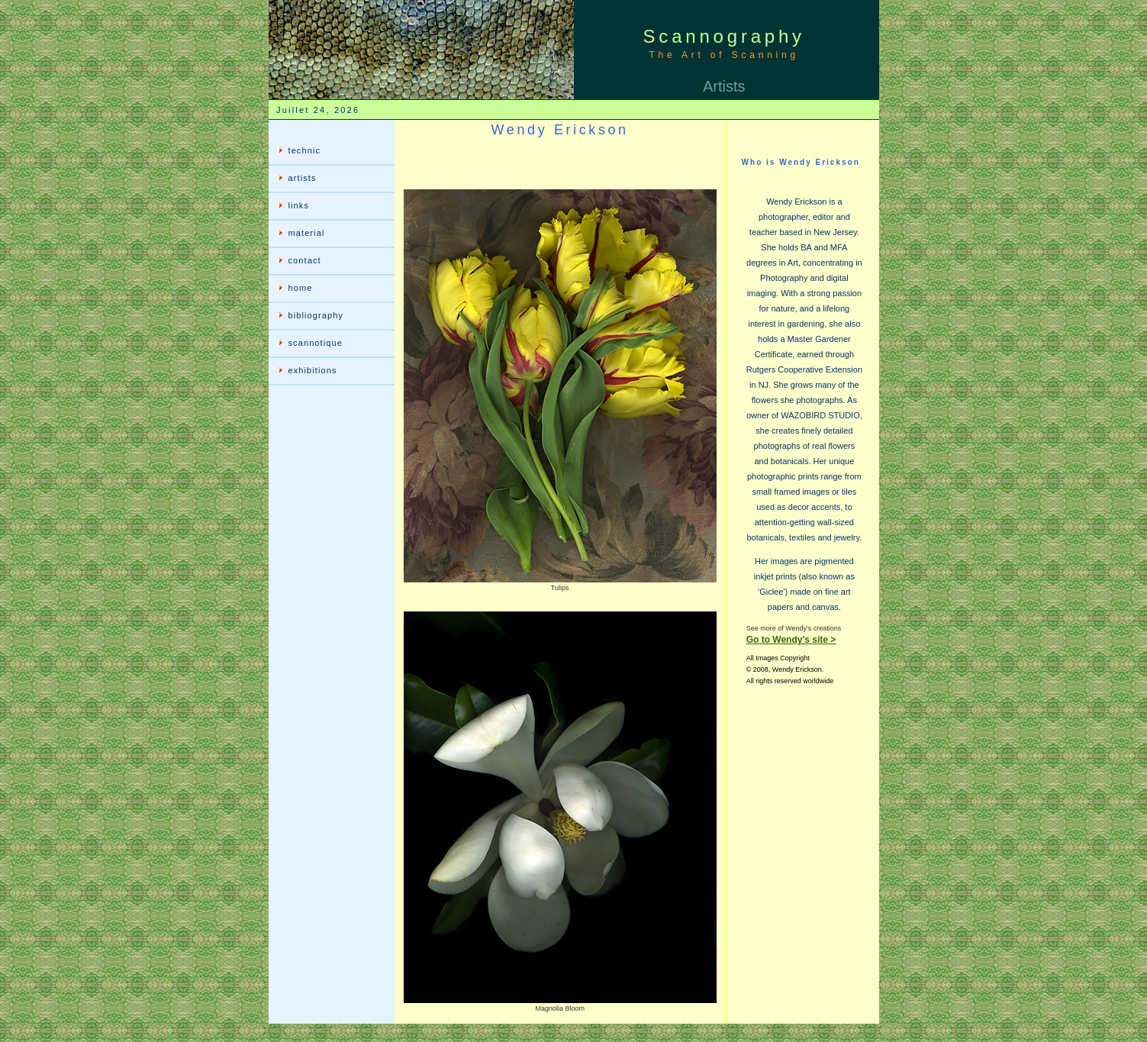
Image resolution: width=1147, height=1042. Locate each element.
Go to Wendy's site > (791, 639)
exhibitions (312, 370)
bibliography (316, 315)
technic (304, 150)
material (306, 232)
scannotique (315, 342)
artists (302, 177)
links (299, 205)
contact (304, 260)
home (300, 287)
